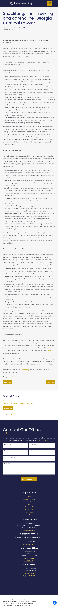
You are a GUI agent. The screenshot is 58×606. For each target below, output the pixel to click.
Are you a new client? (11, 457)
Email (32, 451)
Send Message (29, 479)
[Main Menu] (49, 3)
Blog (29, 514)
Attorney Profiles (29, 499)
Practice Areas (29, 502)
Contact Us (29, 512)
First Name (7, 444)
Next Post (50, 382)
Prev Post (7, 382)
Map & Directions (29, 576)
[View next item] (11, 415)
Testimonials (29, 507)
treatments (50, 350)
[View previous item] (4, 415)
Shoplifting (15, 377)
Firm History (29, 509)
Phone (6, 451)
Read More (8, 408)
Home (29, 497)
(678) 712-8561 (43, 440)
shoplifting (25, 370)
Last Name (34, 444)
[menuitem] (29, 496)
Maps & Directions (29, 530)
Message (7, 463)
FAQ (29, 504)
